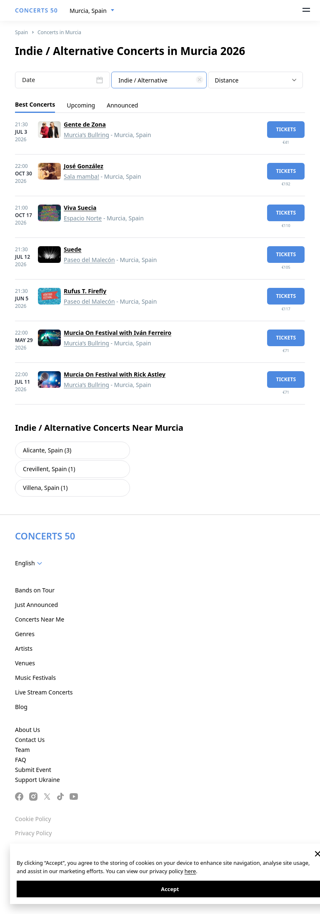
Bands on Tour (35, 590)
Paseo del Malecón (89, 260)
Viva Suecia (80, 208)
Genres (25, 634)
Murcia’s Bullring (86, 135)
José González (83, 166)
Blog (21, 707)
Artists (23, 648)
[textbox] (159, 80)
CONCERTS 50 (36, 10)
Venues (25, 663)
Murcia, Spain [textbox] (88, 11)
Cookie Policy (33, 819)
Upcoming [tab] (81, 105)
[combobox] (92, 10)
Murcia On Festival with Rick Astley (114, 374)
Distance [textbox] (227, 80)
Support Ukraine (37, 780)
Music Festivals (35, 678)
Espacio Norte (83, 218)
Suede (72, 249)
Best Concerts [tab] (35, 104)
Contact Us (30, 740)
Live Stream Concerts (43, 692)
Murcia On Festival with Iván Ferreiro (117, 333)
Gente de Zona (85, 124)
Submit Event (33, 770)
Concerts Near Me (39, 619)
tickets (286, 129)
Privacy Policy (33, 833)
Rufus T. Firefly (85, 291)
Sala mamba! (81, 176)
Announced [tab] (122, 105)
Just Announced (36, 605)
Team (22, 750)
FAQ (20, 760)
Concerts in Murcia (59, 32)
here (190, 871)
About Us (27, 730)
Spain (21, 32)
